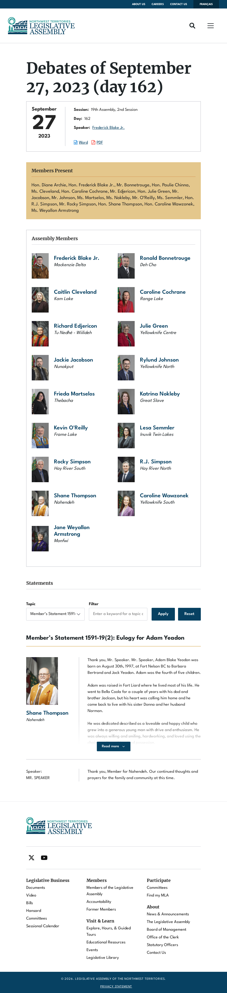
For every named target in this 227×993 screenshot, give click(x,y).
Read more (110, 746)
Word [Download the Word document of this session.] (83, 143)
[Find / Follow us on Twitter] (31, 858)
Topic (30, 604)
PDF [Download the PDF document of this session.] (100, 143)
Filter (93, 604)
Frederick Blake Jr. (108, 128)
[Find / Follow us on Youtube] (44, 858)
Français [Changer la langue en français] (206, 4)
